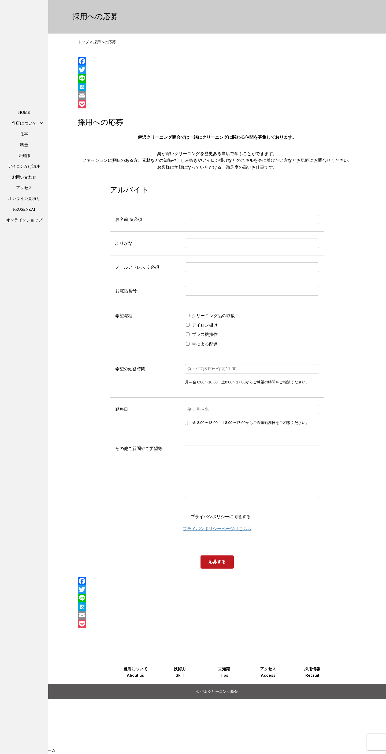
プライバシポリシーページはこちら (217, 539)
